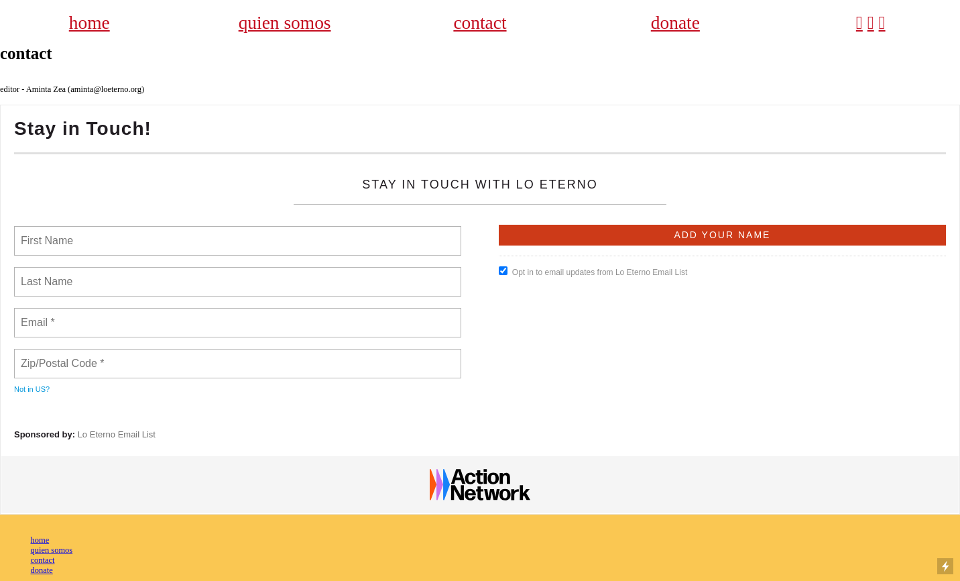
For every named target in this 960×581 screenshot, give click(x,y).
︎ (859, 23)
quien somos (285, 23)
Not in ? (32, 389)
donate (675, 23)
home (89, 23)
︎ (882, 23)
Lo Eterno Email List (117, 434)
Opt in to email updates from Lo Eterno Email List (593, 271)
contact (479, 23)
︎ (870, 23)
